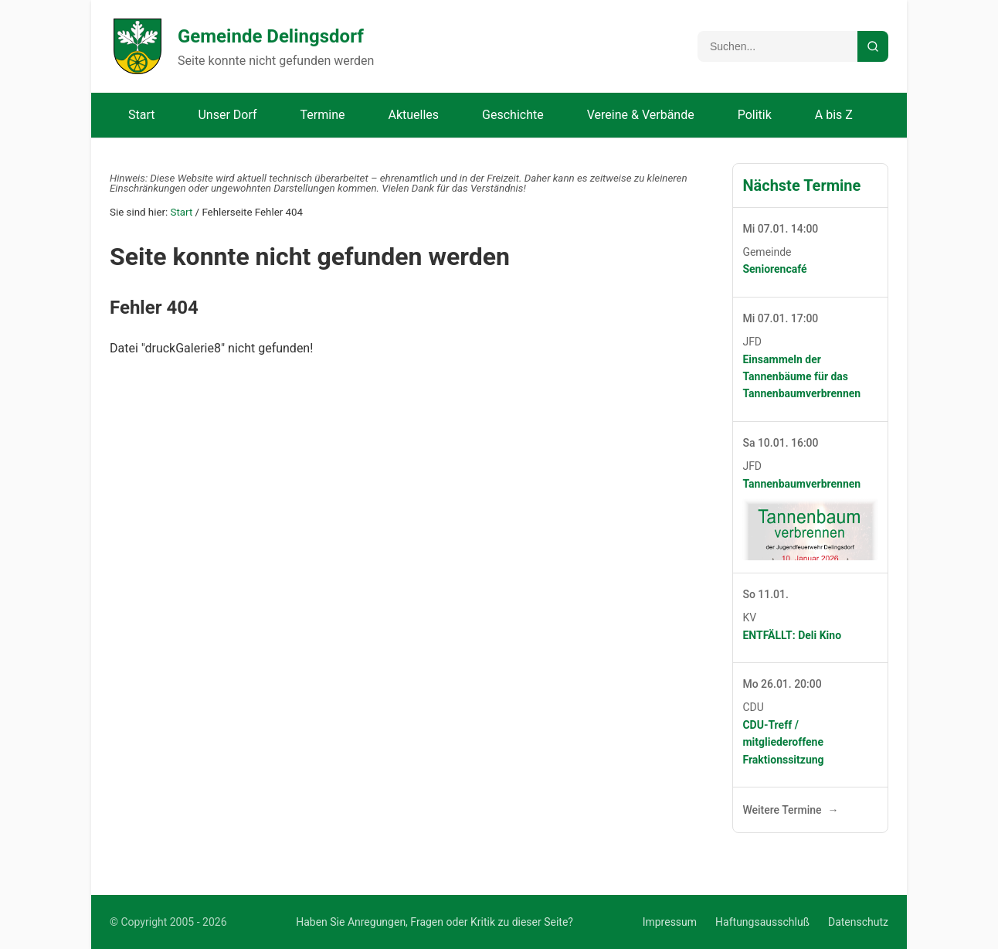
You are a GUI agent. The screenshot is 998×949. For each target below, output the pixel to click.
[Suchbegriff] (777, 46)
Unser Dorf (227, 114)
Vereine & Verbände (640, 114)
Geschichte (513, 114)
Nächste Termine (801, 185)
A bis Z (834, 114)
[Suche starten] (872, 46)
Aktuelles (413, 114)
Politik (755, 114)
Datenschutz (858, 922)
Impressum (670, 922)
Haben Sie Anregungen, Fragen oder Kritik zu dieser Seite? (434, 922)
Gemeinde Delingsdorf (271, 36)
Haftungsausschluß (762, 922)
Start (141, 114)
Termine (322, 114)
